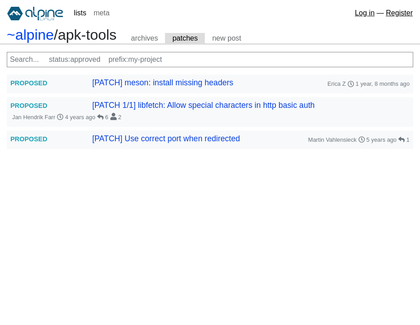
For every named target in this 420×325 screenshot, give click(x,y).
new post (226, 38)
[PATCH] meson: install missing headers (162, 82)
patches (185, 38)
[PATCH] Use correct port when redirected (166, 138)
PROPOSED (28, 83)
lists (80, 13)
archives (144, 38)
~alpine (30, 35)
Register (399, 13)
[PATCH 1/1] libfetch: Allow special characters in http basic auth (203, 105)
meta (102, 13)
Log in (365, 13)
